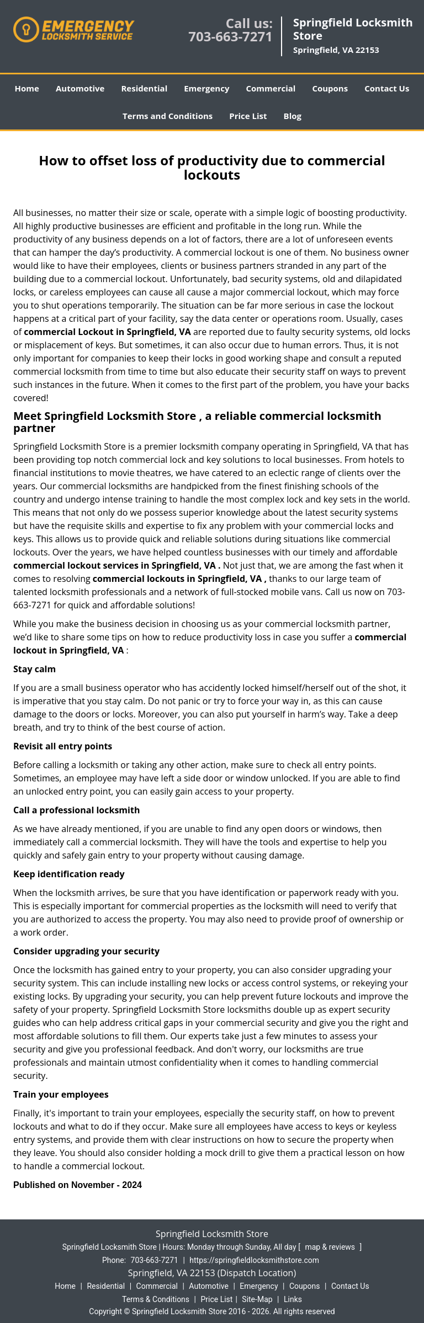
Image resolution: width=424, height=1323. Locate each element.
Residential (144, 88)
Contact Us (386, 88)
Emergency (206, 88)
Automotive (80, 88)
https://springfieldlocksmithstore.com (254, 1260)
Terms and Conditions (168, 115)
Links (293, 1299)
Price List (248, 115)
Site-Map (257, 1299)
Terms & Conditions (155, 1299)
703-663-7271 (230, 36)
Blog (292, 115)
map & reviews (331, 1247)
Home (27, 88)
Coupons (330, 88)
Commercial (270, 88)
